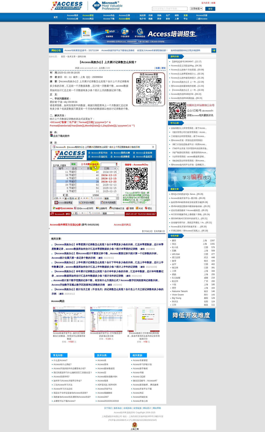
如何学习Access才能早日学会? (67, 381)
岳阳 (206, 301)
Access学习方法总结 (63, 389)
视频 (150, 19)
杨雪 (174, 261)
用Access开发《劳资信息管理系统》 (187, 140)
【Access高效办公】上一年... (184, 82)
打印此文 (147, 231)
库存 (159, 19)
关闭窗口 (159, 231)
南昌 (206, 305)
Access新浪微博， (141, 385)
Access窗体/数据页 (106, 368)
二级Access (201, 19)
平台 (186, 19)
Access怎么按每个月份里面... (184, 70)
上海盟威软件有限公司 (112, 416)
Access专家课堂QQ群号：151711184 (82, 50)
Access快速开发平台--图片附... (185, 198)
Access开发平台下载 (142, 389)
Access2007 (103, 397)
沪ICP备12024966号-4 (118, 420)
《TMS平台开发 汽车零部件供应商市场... (189, 148)
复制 (163, 68)
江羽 (174, 305)
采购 (159, 15)
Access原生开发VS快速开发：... (185, 226)
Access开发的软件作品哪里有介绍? (70, 368)
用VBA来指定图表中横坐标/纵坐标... (187, 206)
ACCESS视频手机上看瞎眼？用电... (187, 214)
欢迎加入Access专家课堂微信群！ (152, 50)
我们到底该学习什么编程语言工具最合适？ (73, 372)
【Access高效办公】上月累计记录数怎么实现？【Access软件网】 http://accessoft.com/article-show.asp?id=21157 (49, 228)
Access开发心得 (140, 401)
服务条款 (118, 408)
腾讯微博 (154, 385)
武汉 (206, 257)
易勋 (174, 274)
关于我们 (108, 408)
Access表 (102, 360)
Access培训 (72, 15)
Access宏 (102, 372)
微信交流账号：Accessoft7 (145, 381)
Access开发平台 (105, 389)
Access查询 (103, 364)
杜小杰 (175, 247)
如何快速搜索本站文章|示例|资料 (185, 50)
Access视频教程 (105, 393)
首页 (56, 17)
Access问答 (201, 15)
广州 (206, 281)
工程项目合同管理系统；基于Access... (188, 136)
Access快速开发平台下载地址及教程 (117, 50)
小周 (174, 271)
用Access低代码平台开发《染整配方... (188, 165)
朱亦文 (175, 301)
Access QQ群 (139, 376)
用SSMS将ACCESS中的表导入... (186, 218)
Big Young (176, 298)
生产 (168, 15)
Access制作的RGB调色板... (183, 98)
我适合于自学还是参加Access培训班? (71, 393)
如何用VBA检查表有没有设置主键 (186, 202)
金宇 (174, 264)
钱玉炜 (175, 267)
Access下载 (108, 19)
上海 (205, 240)
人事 (177, 19)
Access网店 (88, 19)
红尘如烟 (176, 278)
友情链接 (137, 408)
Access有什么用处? (62, 364)
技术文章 (71, 56)
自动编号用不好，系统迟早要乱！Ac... (188, 222)
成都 (206, 278)
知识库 (143, 15)
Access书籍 (138, 372)
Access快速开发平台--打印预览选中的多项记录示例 (106, 333)
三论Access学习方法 (63, 385)
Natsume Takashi (180, 291)
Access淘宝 (138, 393)
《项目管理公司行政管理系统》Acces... (189, 132)
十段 (174, 284)
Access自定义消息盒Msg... (183, 65)
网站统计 (147, 408)
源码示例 (82, 56)
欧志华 (175, 281)
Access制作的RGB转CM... (183, 94)
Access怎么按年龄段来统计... (184, 78)
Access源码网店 (122, 224)
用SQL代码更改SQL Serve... (184, 194)
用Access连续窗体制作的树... (184, 86)
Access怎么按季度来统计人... (184, 74)
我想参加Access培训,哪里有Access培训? (72, 397)
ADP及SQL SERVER (107, 385)
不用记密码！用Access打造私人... (186, 231)
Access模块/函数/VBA (107, 376)
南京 (206, 261)
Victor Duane (178, 295)
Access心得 (72, 19)
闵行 (206, 295)
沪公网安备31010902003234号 (143, 420)
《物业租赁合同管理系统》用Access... (188, 160)
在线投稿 (128, 408)
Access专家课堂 (140, 360)
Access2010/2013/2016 (108, 401)
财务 (168, 19)
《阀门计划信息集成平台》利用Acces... (189, 144)
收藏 (158, 68)
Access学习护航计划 (142, 364)
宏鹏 (174, 251)
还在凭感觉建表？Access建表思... (186, 210)
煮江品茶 (176, 257)
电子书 (143, 19)
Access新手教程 (140, 368)
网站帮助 (157, 408)
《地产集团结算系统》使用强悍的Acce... (189, 152)
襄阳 (206, 298)
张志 (174, 244)
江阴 (206, 247)
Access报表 (103, 381)
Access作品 (108, 15)
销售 (177, 15)
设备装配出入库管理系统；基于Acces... (189, 128)
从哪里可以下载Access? (64, 401)
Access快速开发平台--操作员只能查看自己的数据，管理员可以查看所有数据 (69, 335)
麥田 (60, 77)
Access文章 (124, 15)
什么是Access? (60, 360)
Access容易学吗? (61, 376)
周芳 (174, 288)
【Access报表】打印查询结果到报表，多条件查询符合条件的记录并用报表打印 (143, 335)
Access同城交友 (140, 397)
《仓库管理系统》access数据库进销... (188, 156)
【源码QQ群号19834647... (183, 61)
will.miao (176, 254)
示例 (150, 15)
